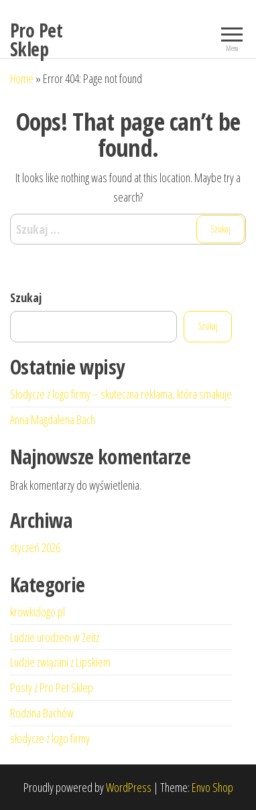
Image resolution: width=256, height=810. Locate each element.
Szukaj (26, 297)
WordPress (128, 787)
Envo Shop (212, 787)
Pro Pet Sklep (36, 39)
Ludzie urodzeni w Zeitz (54, 637)
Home (22, 78)
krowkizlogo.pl (37, 612)
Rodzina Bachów (42, 713)
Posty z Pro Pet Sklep (51, 687)
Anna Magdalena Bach (52, 419)
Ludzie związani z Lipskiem (60, 662)
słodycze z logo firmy (50, 738)
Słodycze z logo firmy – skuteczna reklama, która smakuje (121, 394)
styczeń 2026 (35, 547)
